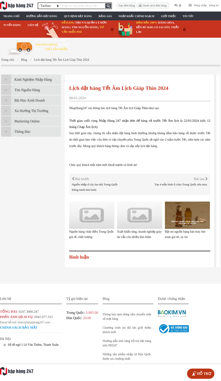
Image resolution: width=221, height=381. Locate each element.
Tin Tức (188, 16)
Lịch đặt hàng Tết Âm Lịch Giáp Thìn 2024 (61, 59)
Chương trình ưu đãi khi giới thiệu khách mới (127, 330)
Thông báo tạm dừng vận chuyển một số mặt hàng (127, 316)
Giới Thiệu (168, 16)
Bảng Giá (105, 16)
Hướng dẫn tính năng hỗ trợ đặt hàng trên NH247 (127, 343)
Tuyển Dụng (12, 25)
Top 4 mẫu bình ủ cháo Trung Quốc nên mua (181, 184)
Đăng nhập (200, 5)
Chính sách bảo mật (19, 327)
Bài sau (201, 179)
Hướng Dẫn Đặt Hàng (41, 16)
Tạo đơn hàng (126, 5)
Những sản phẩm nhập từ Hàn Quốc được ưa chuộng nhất (127, 356)
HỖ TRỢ (204, 373)
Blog (24, 59)
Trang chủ (11, 16)
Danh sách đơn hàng (154, 5)
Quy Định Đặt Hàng (78, 16)
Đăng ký (214, 5)
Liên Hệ (33, 25)
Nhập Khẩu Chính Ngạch (137, 16)
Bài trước (80, 179)
